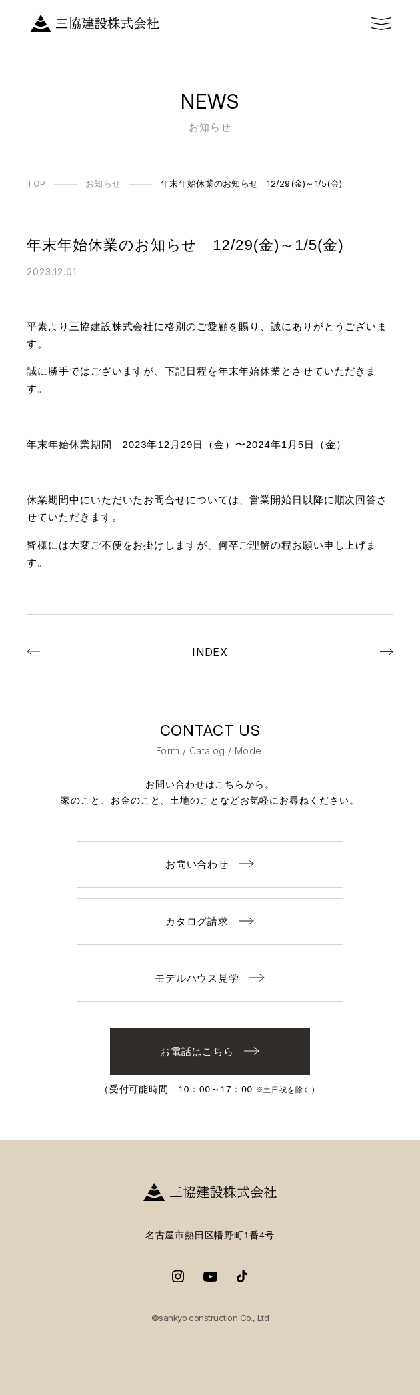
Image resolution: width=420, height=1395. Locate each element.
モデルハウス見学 (210, 978)
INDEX (210, 652)
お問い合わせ (210, 864)
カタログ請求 (210, 921)
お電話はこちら (210, 1051)
